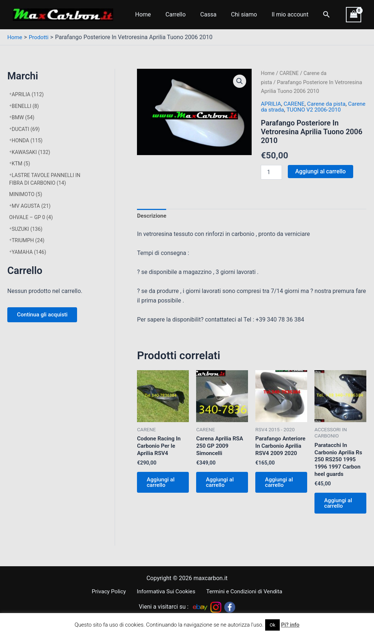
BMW (23, 117)
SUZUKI (27, 229)
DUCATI (26, 129)
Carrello (171, 14)
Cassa (201, 14)
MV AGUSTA (31, 206)
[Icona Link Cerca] (312, 15)
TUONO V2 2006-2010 (336, 109)
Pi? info (290, 624)
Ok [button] (272, 625)
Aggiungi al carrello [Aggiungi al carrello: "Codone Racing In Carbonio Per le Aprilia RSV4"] (162, 485)
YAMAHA (29, 252)
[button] (239, 81)
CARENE (290, 73)
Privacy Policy (110, 591)
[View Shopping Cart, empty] (353, 14)
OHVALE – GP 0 (31, 217)
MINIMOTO (25, 194)
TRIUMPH (28, 240)
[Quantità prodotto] (271, 172)
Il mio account (277, 14)
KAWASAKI (31, 152)
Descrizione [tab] (152, 216)
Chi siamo (234, 14)
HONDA (27, 140)
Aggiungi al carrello (320, 171)
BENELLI (25, 106)
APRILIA (28, 94)
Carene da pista (329, 103)
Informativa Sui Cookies (165, 591)
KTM (21, 163)
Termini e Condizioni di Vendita (242, 591)
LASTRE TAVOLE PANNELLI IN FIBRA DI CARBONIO (44, 179)
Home (141, 14)
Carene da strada (283, 109)
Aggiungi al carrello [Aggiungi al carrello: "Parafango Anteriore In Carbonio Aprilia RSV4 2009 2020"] (280, 493)
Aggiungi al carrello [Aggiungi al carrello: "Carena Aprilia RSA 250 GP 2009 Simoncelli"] (221, 485)
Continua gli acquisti (45, 315)
